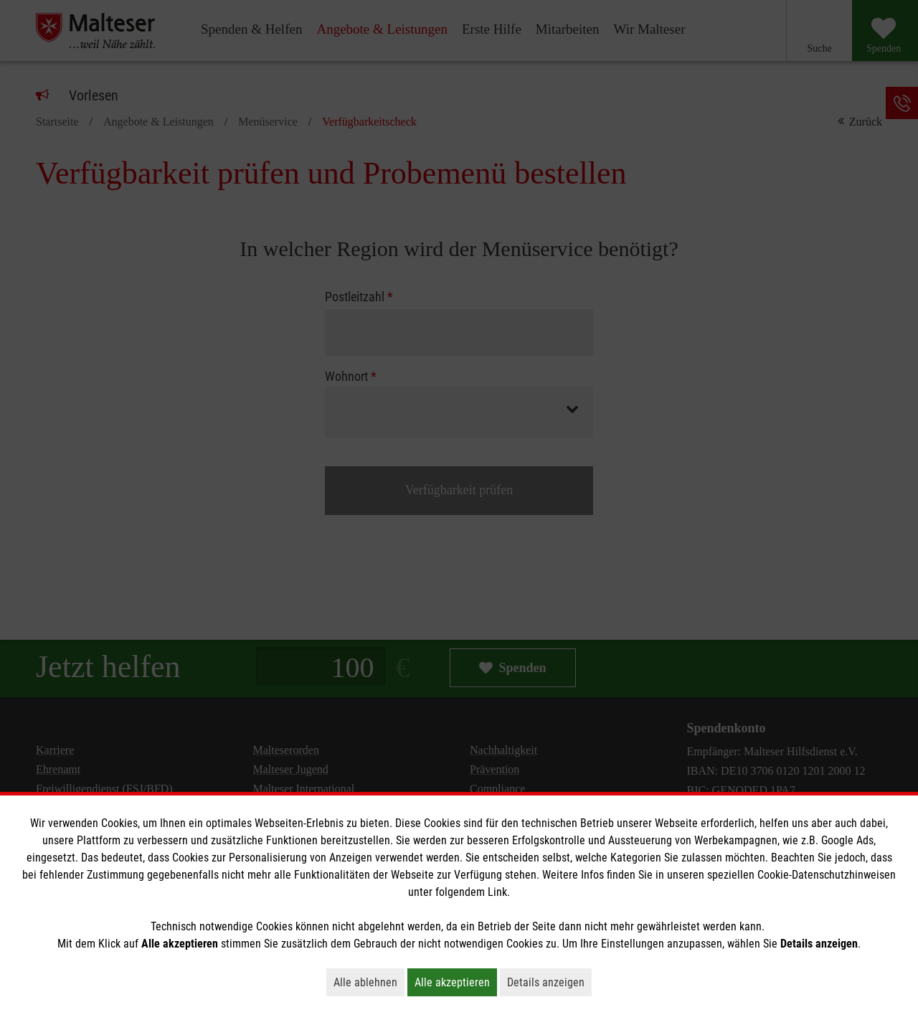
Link (497, 892)
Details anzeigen (549, 982)
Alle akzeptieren (456, 982)
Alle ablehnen (368, 982)
